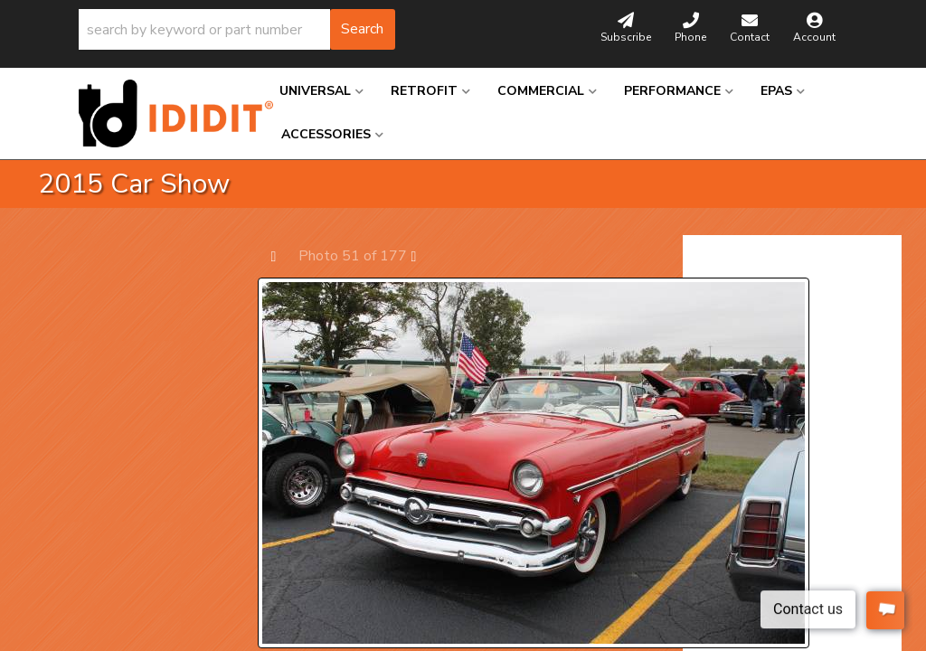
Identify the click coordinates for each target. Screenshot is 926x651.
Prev (282, 255)
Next (422, 255)
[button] (237, 29)
